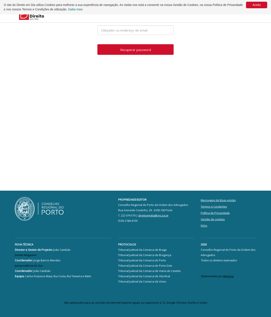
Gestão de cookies (213, 219)
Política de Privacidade (215, 213)
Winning (228, 276)
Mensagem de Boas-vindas (218, 200)
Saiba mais (75, 9)
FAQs (204, 225)
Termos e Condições (214, 206)
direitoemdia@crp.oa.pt (153, 215)
